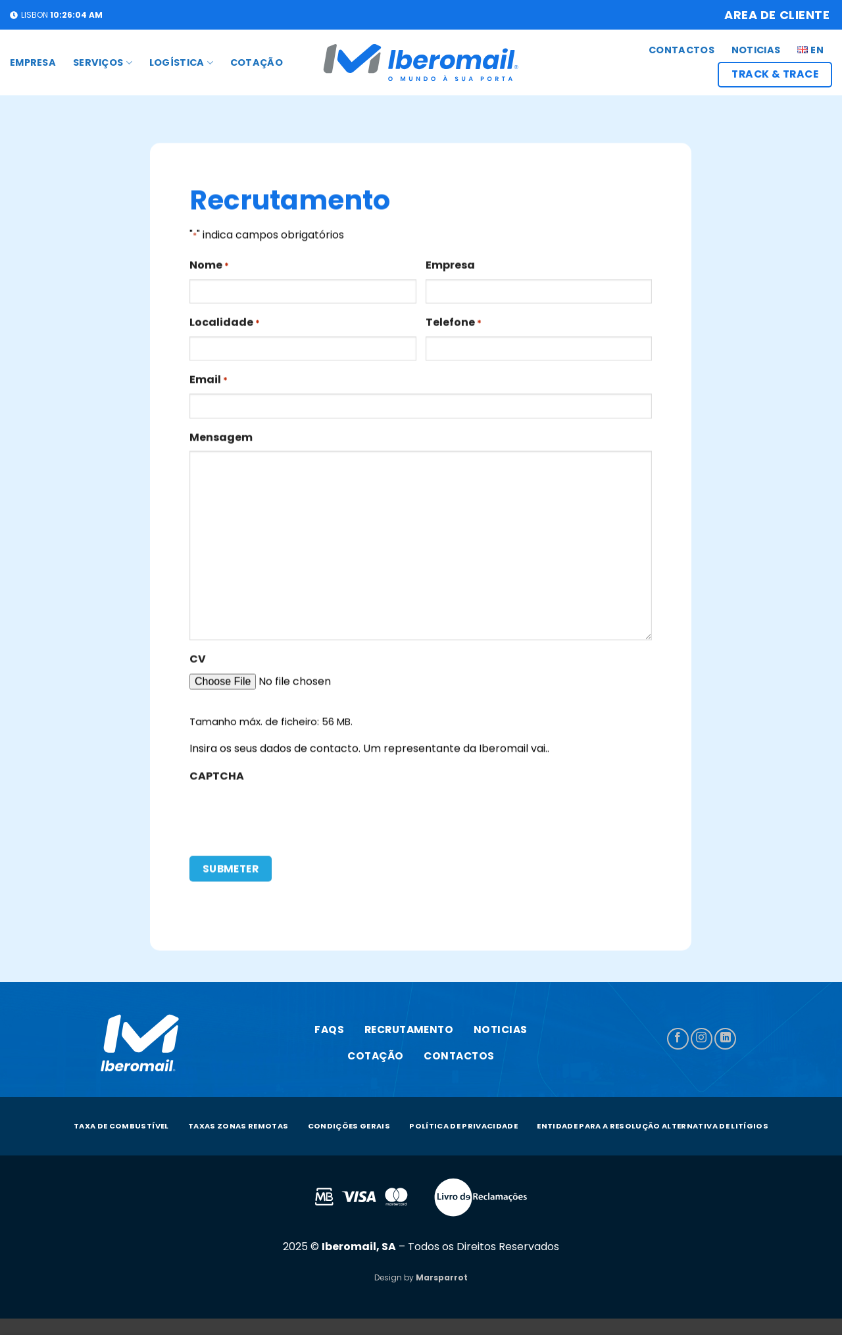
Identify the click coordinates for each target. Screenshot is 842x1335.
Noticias (755, 50)
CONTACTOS (681, 50)
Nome (209, 272)
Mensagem (221, 443)
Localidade (224, 329)
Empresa (33, 62)
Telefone (454, 329)
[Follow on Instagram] (701, 1039)
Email (208, 387)
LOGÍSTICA (181, 62)
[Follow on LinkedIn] (725, 1039)
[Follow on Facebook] (678, 1039)
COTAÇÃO (256, 62)
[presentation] (289, 822)
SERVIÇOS (102, 62)
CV (197, 665)
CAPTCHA (216, 782)
